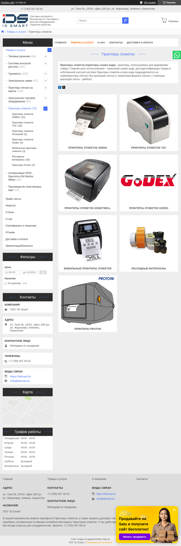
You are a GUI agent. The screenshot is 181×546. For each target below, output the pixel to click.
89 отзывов (150, 2)
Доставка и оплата (140, 42)
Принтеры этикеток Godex (148, 208)
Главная (60, 42)
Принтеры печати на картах (20, 89)
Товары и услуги (16, 31)
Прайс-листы (13, 198)
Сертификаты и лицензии (21, 225)
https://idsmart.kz (20, 376)
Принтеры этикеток (19, 108)
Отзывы (10, 232)
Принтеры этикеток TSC (148, 147)
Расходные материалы (149, 268)
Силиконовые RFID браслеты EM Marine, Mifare (21, 176)
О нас (101, 42)
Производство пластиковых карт (24, 188)
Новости (11, 205)
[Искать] (125, 20)
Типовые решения (19, 56)
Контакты (116, 42)
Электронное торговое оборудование (21, 100)
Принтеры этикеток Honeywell (87, 208)
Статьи (10, 212)
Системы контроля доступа (19, 65)
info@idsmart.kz (20, 380)
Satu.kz (106, 539)
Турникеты (14, 73)
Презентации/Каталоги (19, 245)
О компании (99, 478)
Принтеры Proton (87, 328)
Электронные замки (20, 80)
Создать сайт (8, 2)
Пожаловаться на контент (99, 542)
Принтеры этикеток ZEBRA (87, 147)
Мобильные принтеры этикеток (88, 268)
